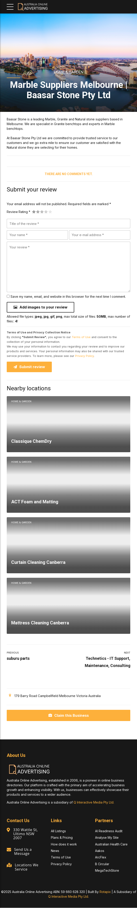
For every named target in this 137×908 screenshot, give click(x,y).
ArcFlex (100, 857)
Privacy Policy (84, 356)
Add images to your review (43, 307)
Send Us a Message (23, 851)
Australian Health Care (111, 844)
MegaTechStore (107, 870)
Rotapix (105, 892)
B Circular (102, 864)
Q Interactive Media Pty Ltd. (94, 802)
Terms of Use (81, 337)
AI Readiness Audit (108, 831)
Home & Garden (68, 72)
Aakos (99, 851)
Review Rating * (18, 212)
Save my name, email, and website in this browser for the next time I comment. (68, 296)
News (55, 851)
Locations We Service (26, 867)
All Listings (58, 831)
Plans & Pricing (62, 838)
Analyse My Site (107, 838)
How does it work (64, 844)
